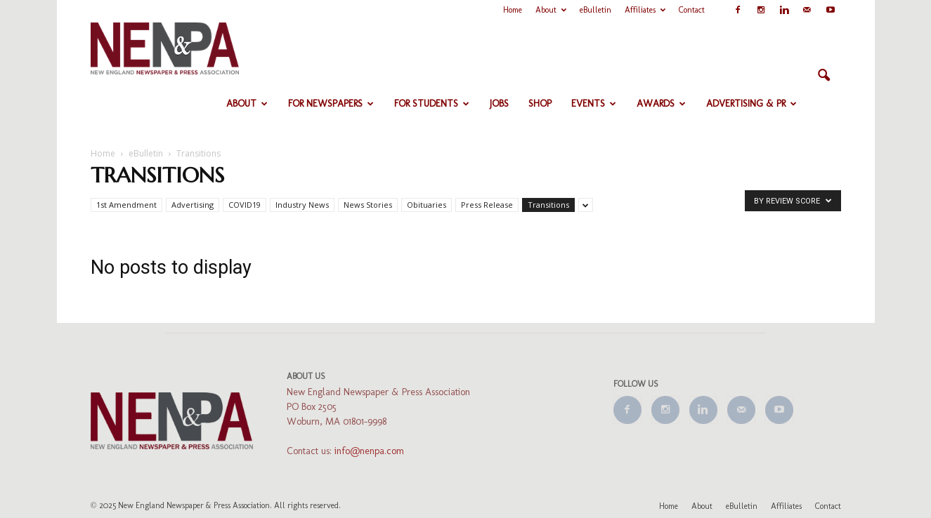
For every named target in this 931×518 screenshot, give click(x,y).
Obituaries (426, 204)
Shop (540, 103)
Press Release (487, 204)
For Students (431, 103)
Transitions (548, 204)
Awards (661, 103)
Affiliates (645, 10)
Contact (692, 10)
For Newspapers (331, 103)
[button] (824, 76)
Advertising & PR (751, 103)
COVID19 (244, 204)
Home (512, 10)
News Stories (368, 204)
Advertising (192, 204)
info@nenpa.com (369, 451)
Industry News (302, 204)
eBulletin (595, 10)
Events (593, 103)
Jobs (499, 103)
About (550, 10)
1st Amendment (126, 204)
